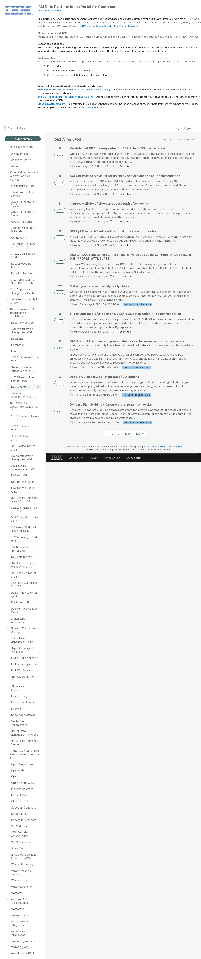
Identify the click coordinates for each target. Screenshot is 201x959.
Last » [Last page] (140, 433)
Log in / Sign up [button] (185, 128)
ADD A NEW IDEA (22, 138)
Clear (37, 147)
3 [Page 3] (118, 433)
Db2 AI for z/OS (100, 166)
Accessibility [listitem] (134, 457)
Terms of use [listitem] (112, 457)
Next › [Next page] (128, 433)
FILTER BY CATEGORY (19, 147)
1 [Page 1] (106, 433)
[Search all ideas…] (24, 128)
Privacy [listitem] (93, 457)
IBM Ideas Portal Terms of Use (166, 446)
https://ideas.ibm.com (125, 25)
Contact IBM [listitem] (75, 457)
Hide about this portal (49, 10)
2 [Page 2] (112, 433)
